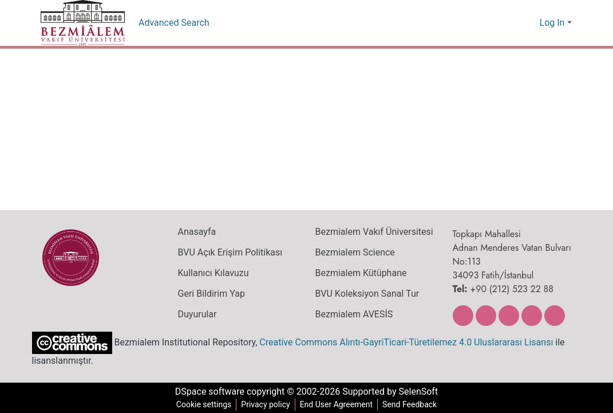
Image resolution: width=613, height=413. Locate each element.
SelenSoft (422, 392)
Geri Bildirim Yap (210, 293)
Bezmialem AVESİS (354, 314)
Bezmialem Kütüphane (359, 273)
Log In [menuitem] (552, 23)
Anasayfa (196, 232)
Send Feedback (412, 404)
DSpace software (207, 392)
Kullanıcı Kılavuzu (211, 273)
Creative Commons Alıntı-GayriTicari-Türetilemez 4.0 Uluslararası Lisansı (399, 342)
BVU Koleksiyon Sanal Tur (367, 293)
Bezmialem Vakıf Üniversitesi (372, 232)
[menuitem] (529, 23)
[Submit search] (512, 23)
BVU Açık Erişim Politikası (230, 252)
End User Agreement (336, 404)
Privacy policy (263, 404)
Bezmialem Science (353, 252)
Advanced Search (174, 23)
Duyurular (197, 314)
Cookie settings (201, 404)
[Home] (83, 23)
